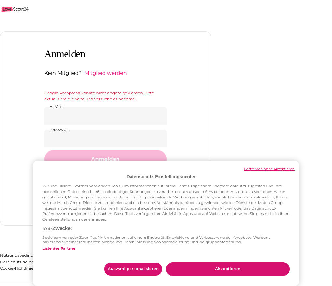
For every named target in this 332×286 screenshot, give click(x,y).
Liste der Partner (59, 248)
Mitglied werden (105, 73)
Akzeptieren (227, 268)
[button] (105, 159)
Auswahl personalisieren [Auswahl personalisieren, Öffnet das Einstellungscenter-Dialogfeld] (133, 268)
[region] (166, 223)
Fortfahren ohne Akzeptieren (269, 169)
